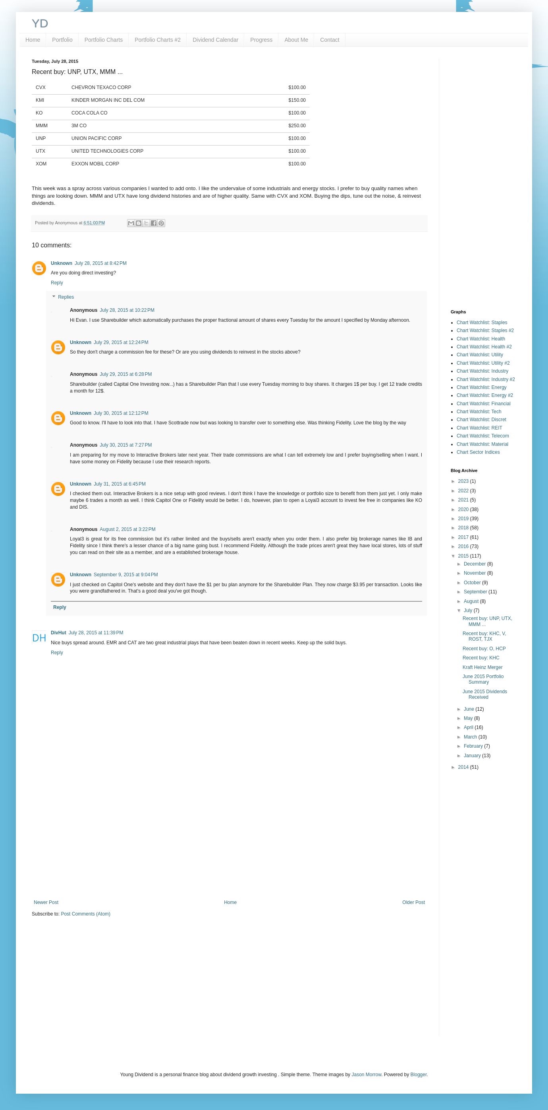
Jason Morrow (366, 1074)
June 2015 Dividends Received (485, 694)
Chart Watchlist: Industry (482, 371)
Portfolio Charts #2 (158, 40)
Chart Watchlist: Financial (484, 403)
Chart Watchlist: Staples (482, 322)
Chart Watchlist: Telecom (483, 436)
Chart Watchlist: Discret (481, 419)
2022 (464, 491)
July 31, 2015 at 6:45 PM (120, 484)
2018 (464, 528)
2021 (464, 500)
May (469, 718)
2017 (464, 537)
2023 (464, 481)
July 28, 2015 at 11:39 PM (96, 633)
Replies (66, 297)
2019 (464, 518)
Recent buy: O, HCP (484, 648)
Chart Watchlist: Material (482, 444)
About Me (296, 40)
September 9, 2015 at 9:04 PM (126, 574)
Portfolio (62, 40)
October (473, 582)
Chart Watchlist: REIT (479, 428)
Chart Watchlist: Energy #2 (485, 395)
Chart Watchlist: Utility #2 (483, 363)
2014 (464, 767)
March (471, 737)
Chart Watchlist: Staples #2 (485, 330)
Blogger (419, 1074)
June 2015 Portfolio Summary (483, 679)
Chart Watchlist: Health (481, 339)
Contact (329, 40)
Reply (57, 283)
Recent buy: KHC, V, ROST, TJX (484, 636)
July (469, 610)
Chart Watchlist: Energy (482, 387)
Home (32, 40)
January (473, 755)
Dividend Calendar (215, 40)
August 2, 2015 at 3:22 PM (127, 529)
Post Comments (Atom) (85, 914)
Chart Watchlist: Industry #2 (486, 379)
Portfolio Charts (104, 40)
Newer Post (46, 902)
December (475, 564)
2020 (464, 509)
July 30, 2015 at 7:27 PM (126, 445)
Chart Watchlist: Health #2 (484, 347)
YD (40, 23)
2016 (464, 546)
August (472, 601)
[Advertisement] (229, 834)
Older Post (413, 902)
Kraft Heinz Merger (483, 667)
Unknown (61, 263)
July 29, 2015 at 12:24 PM (121, 342)
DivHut (58, 633)
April (469, 727)
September (476, 592)
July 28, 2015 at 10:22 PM (127, 310)
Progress (261, 40)
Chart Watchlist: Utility (480, 355)
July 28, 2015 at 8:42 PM (101, 263)
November (475, 573)
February (474, 746)
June (469, 709)
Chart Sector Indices (478, 452)
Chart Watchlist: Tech (479, 411)
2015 (464, 556)
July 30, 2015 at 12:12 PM (121, 413)
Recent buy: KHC (481, 658)
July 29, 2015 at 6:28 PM (126, 374)
